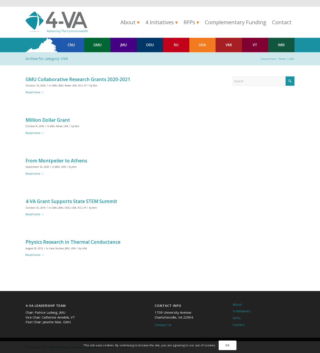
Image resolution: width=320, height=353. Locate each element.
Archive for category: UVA (47, 58)
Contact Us (163, 325)
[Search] (263, 81)
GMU (97, 44)
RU (176, 44)
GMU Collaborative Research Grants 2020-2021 (78, 79)
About (237, 304)
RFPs (237, 318)
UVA (202, 44)
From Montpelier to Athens (56, 161)
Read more (35, 92)
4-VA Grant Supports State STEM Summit (71, 201)
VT (255, 44)
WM (281, 44)
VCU (80, 85)
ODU (150, 44)
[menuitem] (130, 22)
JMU (123, 44)
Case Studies (56, 248)
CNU (71, 44)
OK (227, 345)
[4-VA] (57, 22)
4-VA (84, 248)
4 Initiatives (241, 311)
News (68, 85)
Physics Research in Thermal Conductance (73, 242)
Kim (95, 85)
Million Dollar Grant (48, 120)
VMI (229, 44)
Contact (238, 324)
